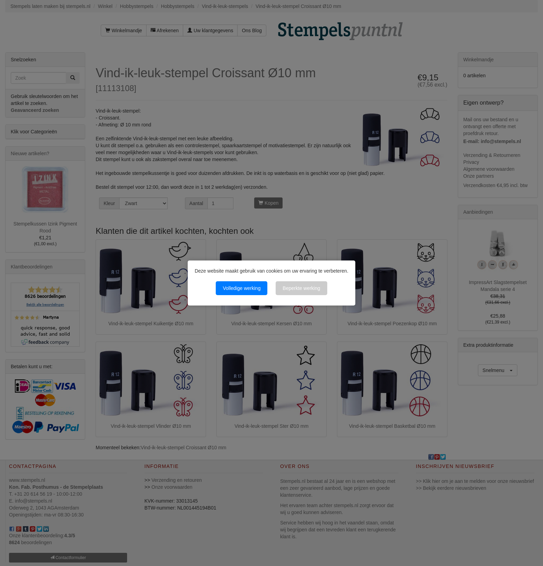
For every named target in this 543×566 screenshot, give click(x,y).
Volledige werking (241, 288)
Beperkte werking (301, 288)
